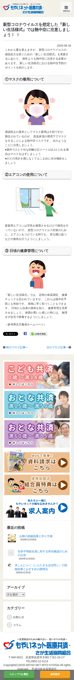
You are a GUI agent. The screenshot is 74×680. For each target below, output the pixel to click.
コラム (17, 625)
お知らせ (18, 617)
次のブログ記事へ (58, 347)
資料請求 (55, 674)
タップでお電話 (19, 674)
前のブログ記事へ (17, 347)
